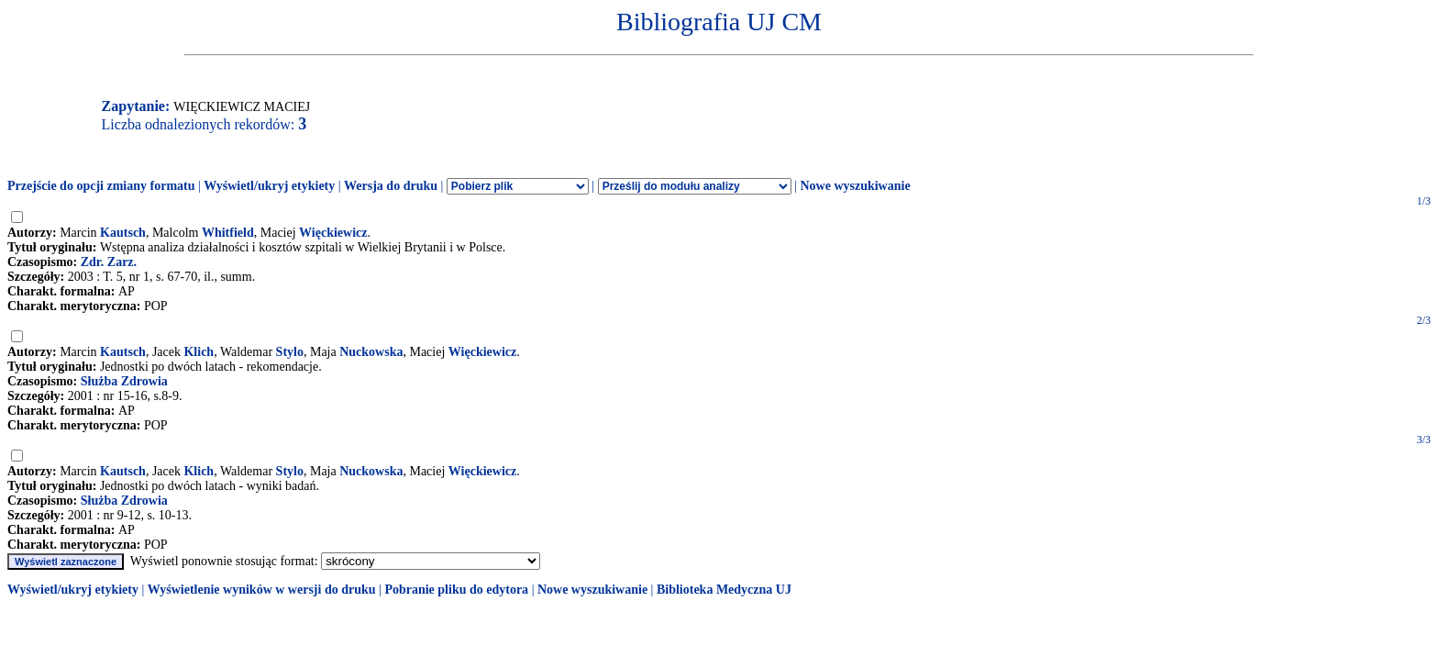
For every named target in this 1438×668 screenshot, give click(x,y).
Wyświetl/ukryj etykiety (269, 186)
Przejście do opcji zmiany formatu (101, 186)
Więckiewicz (333, 232)
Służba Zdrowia (124, 381)
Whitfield (228, 232)
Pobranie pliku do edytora (456, 589)
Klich (198, 352)
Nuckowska (371, 352)
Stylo (290, 352)
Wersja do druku (390, 186)
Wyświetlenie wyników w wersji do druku (262, 589)
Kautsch (123, 232)
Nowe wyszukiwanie (855, 186)
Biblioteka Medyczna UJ (724, 589)
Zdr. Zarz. (109, 262)
